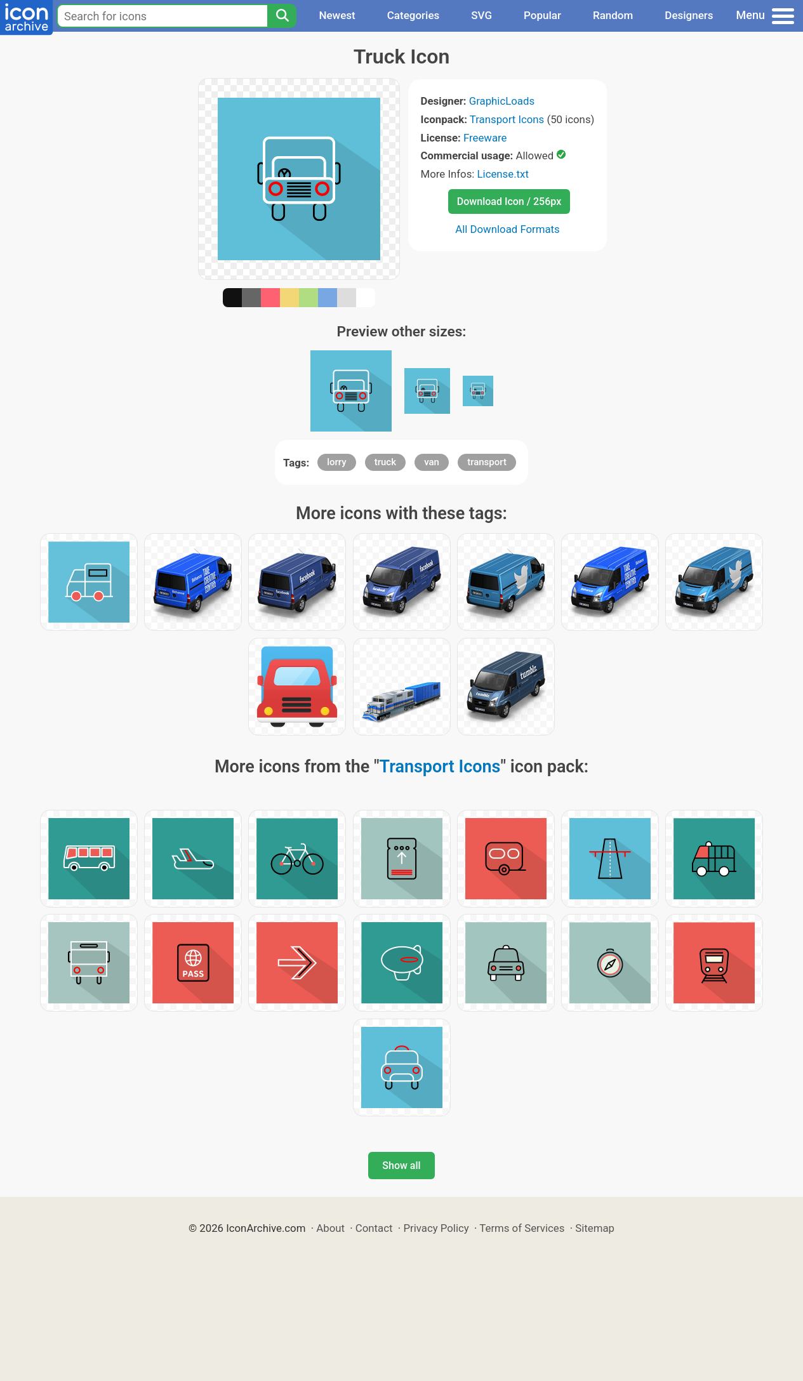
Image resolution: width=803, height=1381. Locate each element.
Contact (374, 1228)
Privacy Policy (435, 1228)
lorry (336, 462)
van (431, 462)
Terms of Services (521, 1228)
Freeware (485, 137)
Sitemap (594, 1228)
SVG (481, 15)
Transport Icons (507, 119)
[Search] (281, 16)
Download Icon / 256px (509, 201)
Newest (337, 15)
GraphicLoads (501, 101)
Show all (401, 1166)
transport (487, 462)
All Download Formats (507, 229)
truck (385, 462)
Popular (542, 15)
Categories (413, 15)
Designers (689, 15)
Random (613, 15)
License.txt (503, 174)
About (330, 1228)
